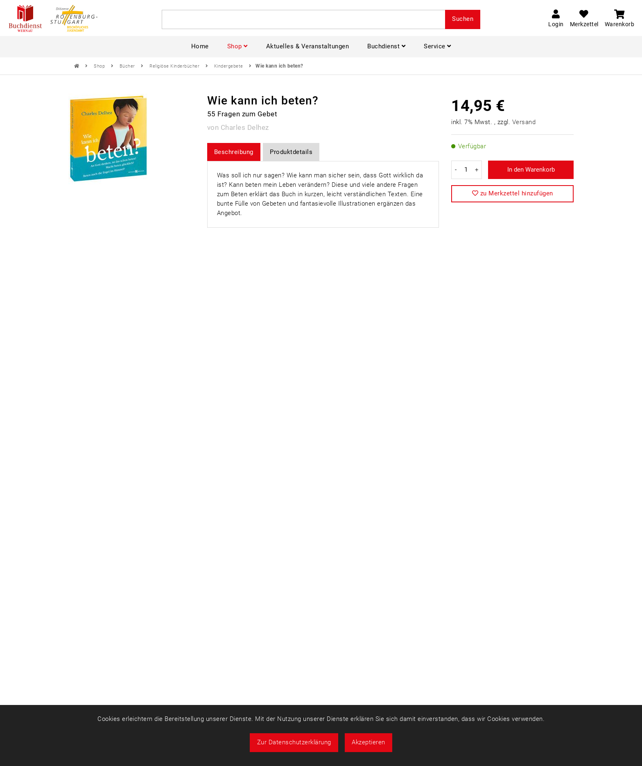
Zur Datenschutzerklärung (294, 742)
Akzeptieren (368, 742)
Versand (524, 122)
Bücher (128, 66)
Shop (100, 66)
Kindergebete (229, 66)
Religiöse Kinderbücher (175, 66)
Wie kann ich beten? (279, 66)
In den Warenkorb (531, 169)
